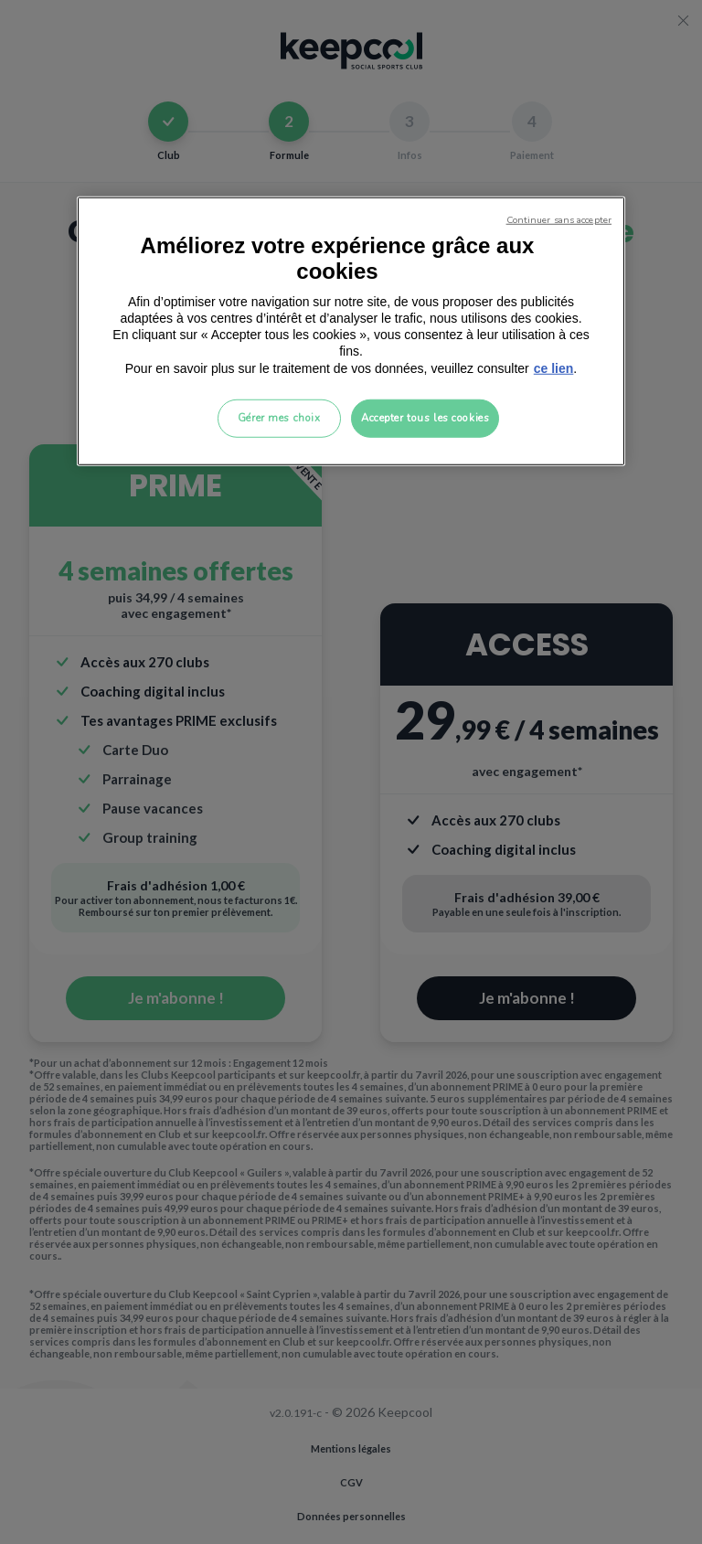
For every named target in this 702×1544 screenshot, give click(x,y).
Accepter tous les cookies (425, 417)
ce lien (554, 367)
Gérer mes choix (279, 417)
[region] (351, 331)
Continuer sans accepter (559, 220)
